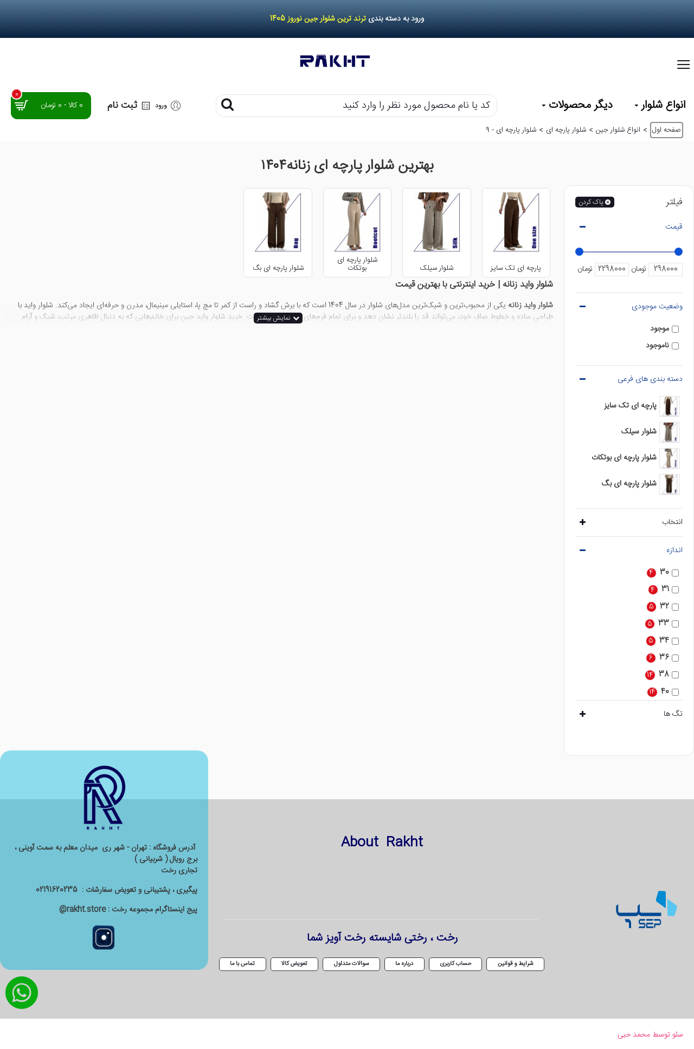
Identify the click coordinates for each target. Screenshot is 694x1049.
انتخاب (672, 522)
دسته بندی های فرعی (650, 379)
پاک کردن (591, 202)
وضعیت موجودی (657, 306)
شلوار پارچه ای (566, 130)
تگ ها (673, 714)
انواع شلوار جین (618, 130)
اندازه (674, 550)
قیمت (674, 227)
